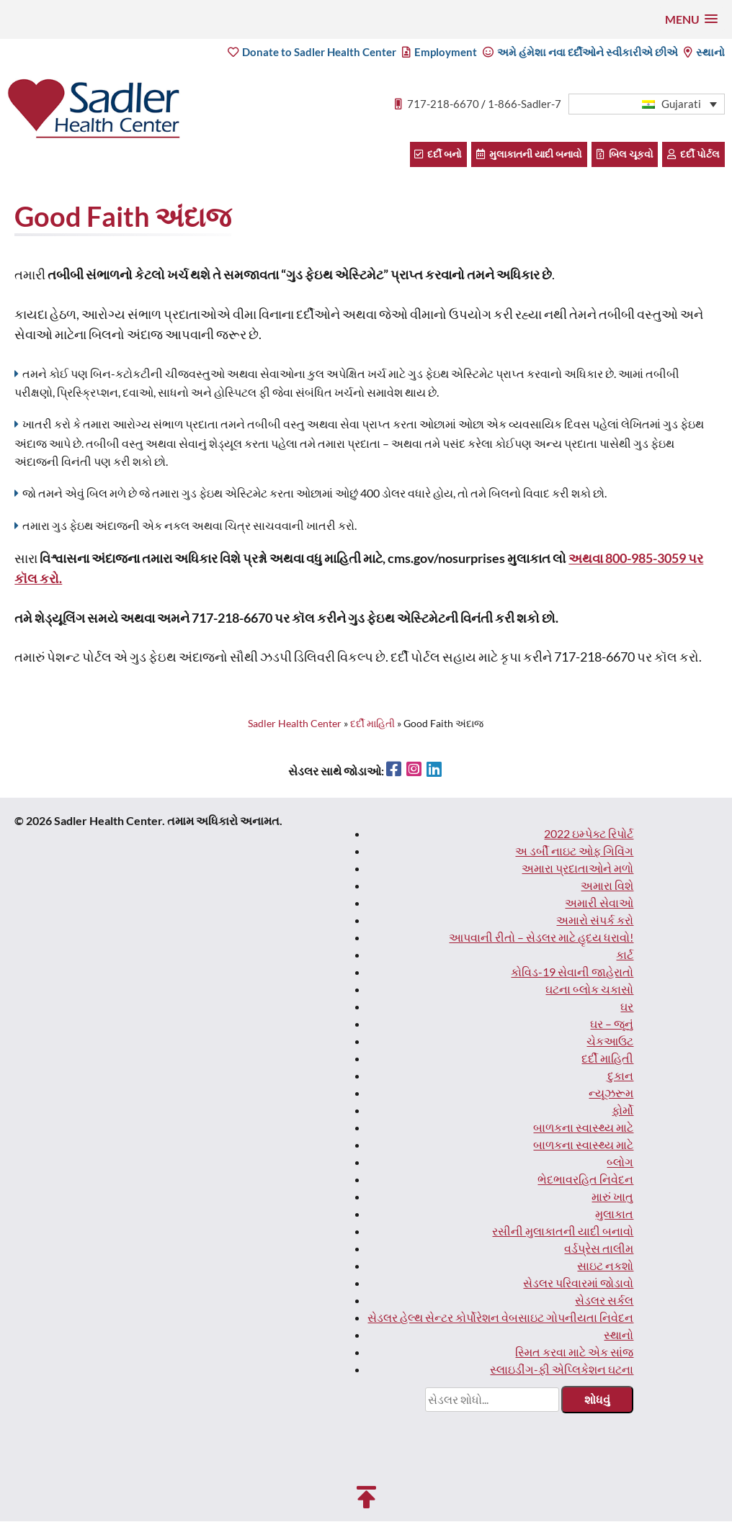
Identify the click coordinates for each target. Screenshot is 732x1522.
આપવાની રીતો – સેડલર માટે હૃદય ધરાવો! (541, 938)
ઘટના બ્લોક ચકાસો (589, 989)
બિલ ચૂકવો (626, 154)
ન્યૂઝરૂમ (611, 1093)
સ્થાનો (704, 52)
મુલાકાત (614, 1214)
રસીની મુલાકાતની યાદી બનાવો (562, 1231)
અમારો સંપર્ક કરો (594, 920)
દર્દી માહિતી (607, 1059)
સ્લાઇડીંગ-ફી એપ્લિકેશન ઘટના (561, 1370)
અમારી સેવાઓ (599, 903)
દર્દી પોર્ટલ (694, 154)
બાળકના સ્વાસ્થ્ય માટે (583, 1128)
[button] (691, 19)
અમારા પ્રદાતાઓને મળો (577, 868)
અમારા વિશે (607, 886)
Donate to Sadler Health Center (313, 52)
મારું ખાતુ (612, 1197)
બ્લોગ (620, 1162)
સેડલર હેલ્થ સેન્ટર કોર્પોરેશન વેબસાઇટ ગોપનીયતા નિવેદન (500, 1318)
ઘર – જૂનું (611, 1024)
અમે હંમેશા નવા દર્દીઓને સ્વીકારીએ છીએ (581, 52)
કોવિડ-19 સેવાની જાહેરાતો (572, 972)
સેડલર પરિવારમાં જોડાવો (578, 1283)
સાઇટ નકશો (605, 1266)
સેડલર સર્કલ (604, 1300)
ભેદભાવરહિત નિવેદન (585, 1179)
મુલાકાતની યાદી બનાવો (532, 154)
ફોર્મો (622, 1110)
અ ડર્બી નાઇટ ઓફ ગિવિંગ (574, 851)
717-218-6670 (444, 104)
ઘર (626, 1007)
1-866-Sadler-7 (525, 104)
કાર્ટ (624, 955)
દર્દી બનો (442, 154)
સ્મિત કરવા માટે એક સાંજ (574, 1352)
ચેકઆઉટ (609, 1041)
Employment (440, 52)
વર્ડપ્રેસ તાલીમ (598, 1249)
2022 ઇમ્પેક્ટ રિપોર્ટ (588, 834)
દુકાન (620, 1076)
